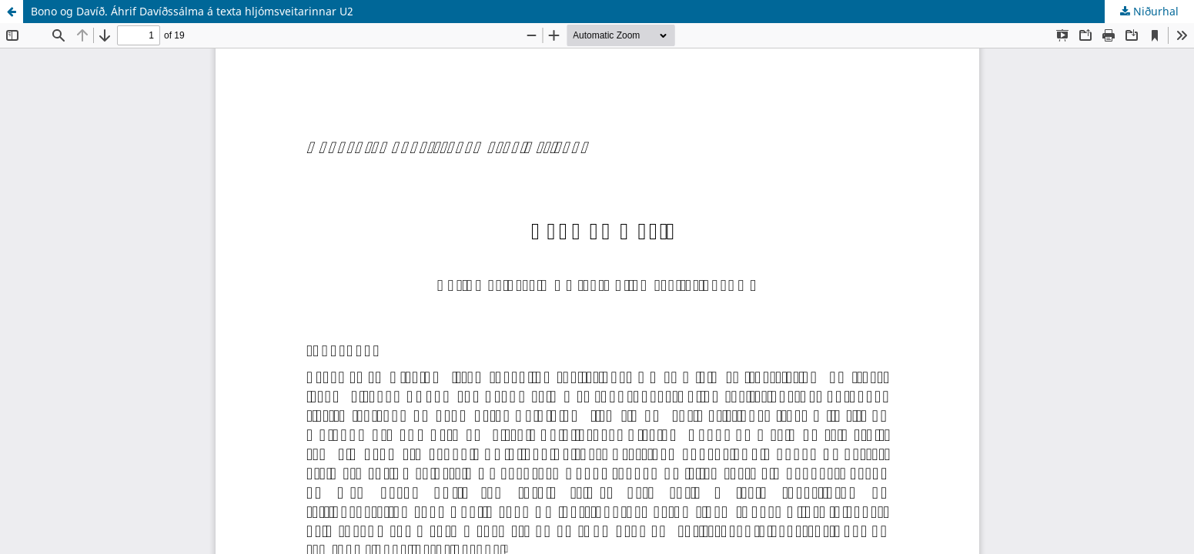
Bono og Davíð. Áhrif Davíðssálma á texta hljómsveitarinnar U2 (192, 11)
